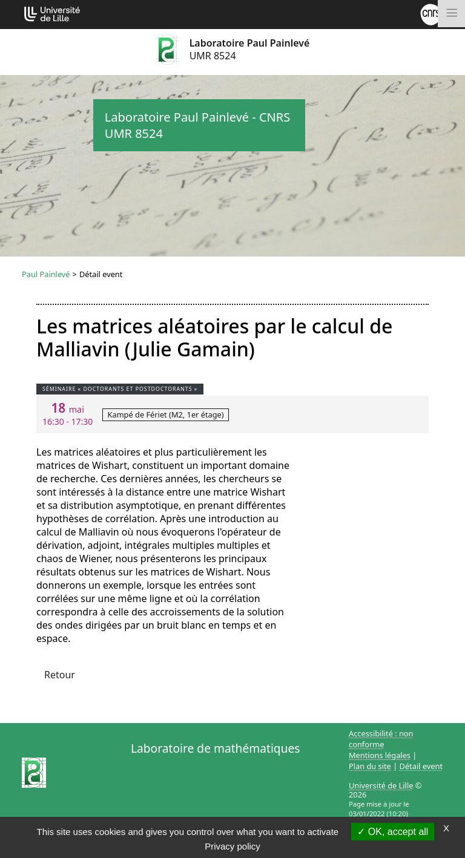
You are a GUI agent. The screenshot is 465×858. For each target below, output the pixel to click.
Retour (59, 674)
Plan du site (370, 766)
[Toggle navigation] (451, 13)
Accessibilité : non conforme (381, 739)
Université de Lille (381, 785)
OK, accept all (392, 832)
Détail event (421, 766)
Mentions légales (380, 755)
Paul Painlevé (46, 274)
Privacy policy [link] (232, 846)
